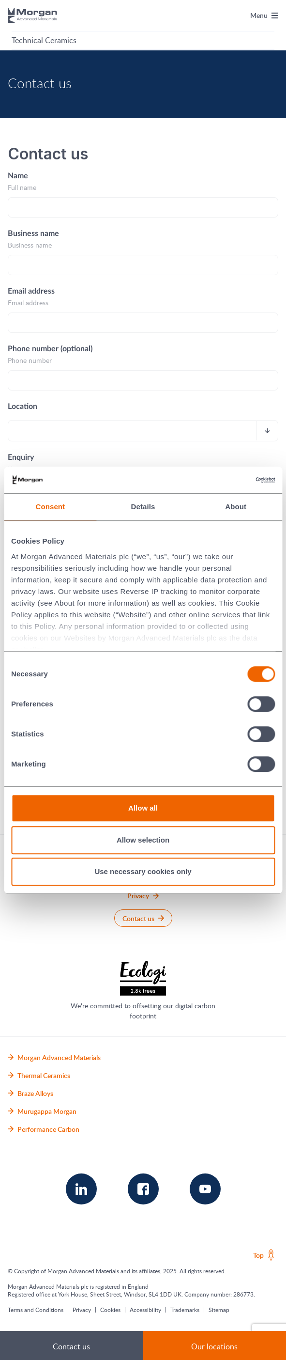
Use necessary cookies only (142, 871)
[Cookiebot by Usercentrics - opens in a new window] (232, 480)
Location (22, 406)
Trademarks (184, 1309)
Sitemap (219, 1309)
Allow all (143, 808)
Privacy (82, 1309)
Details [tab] (143, 506)
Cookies (110, 1309)
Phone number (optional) (50, 349)
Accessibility (145, 1309)
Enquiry (21, 457)
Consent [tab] (50, 506)
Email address (31, 291)
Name (18, 176)
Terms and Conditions (35, 1309)
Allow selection (143, 840)
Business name (33, 233)
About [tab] (235, 506)
